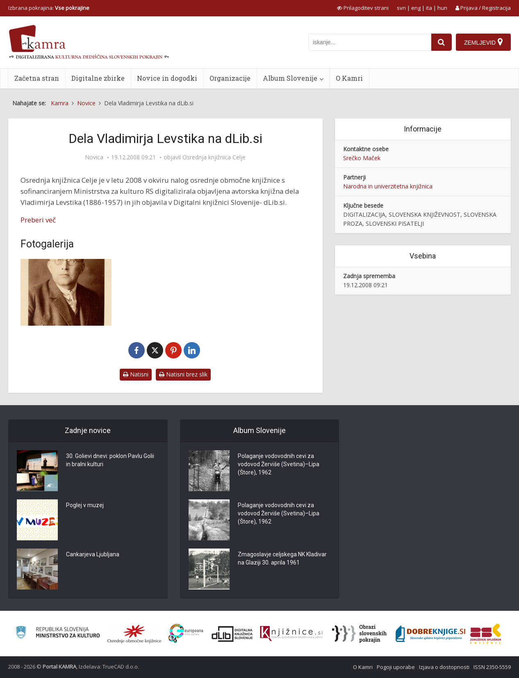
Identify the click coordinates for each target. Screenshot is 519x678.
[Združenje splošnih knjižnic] (485, 634)
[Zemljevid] (483, 42)
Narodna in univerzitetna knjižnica (387, 186)
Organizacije (229, 78)
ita (429, 7)
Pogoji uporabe (396, 667)
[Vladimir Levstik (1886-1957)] (66, 292)
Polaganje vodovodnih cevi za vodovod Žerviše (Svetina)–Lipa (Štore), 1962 (278, 464)
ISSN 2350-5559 (492, 667)
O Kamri (349, 78)
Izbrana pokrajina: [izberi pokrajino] (48, 7)
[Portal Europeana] (186, 633)
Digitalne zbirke (98, 78)
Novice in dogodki (167, 78)
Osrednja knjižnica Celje (214, 157)
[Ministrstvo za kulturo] (57, 633)
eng (416, 7)
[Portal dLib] (232, 634)
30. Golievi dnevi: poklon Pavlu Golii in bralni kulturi (110, 460)
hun (442, 7)
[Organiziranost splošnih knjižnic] (134, 634)
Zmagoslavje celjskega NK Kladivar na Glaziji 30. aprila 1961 (282, 558)
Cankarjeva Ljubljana (92, 554)
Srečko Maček (361, 158)
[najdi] (441, 42)
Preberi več (38, 219)
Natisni (135, 374)
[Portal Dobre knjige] (430, 634)
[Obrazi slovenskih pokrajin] (359, 634)
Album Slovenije (290, 78)
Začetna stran (36, 78)
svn (401, 7)
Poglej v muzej (85, 505)
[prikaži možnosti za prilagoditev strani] (363, 7)
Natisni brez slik (183, 374)
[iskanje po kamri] (369, 42)
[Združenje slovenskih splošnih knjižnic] (291, 634)
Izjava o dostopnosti (444, 667)
